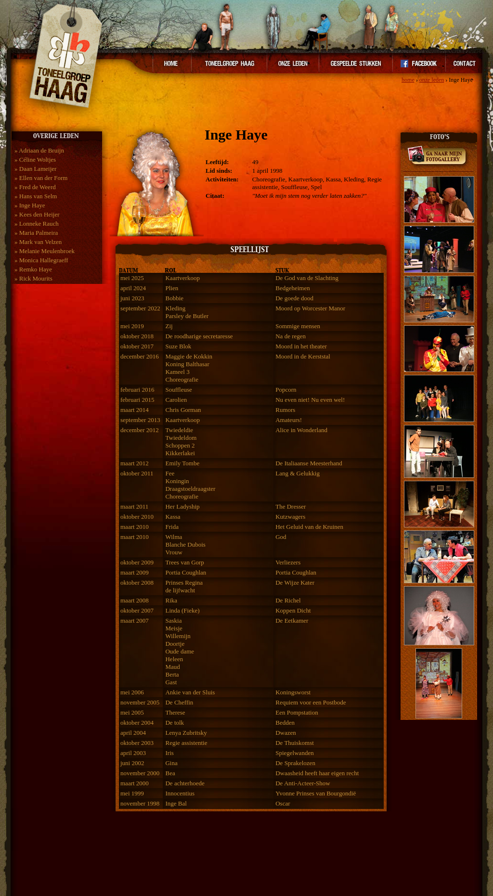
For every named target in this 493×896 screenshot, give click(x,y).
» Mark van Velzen (38, 241)
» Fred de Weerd (35, 187)
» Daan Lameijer (35, 168)
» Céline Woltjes (35, 159)
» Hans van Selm (35, 196)
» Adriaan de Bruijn (39, 150)
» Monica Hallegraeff (41, 260)
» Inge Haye (29, 205)
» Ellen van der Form (40, 177)
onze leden (431, 80)
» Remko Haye (33, 269)
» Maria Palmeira (36, 232)
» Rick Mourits (33, 278)
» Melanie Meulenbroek (44, 251)
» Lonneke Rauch (36, 223)
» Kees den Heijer (37, 214)
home (408, 80)
